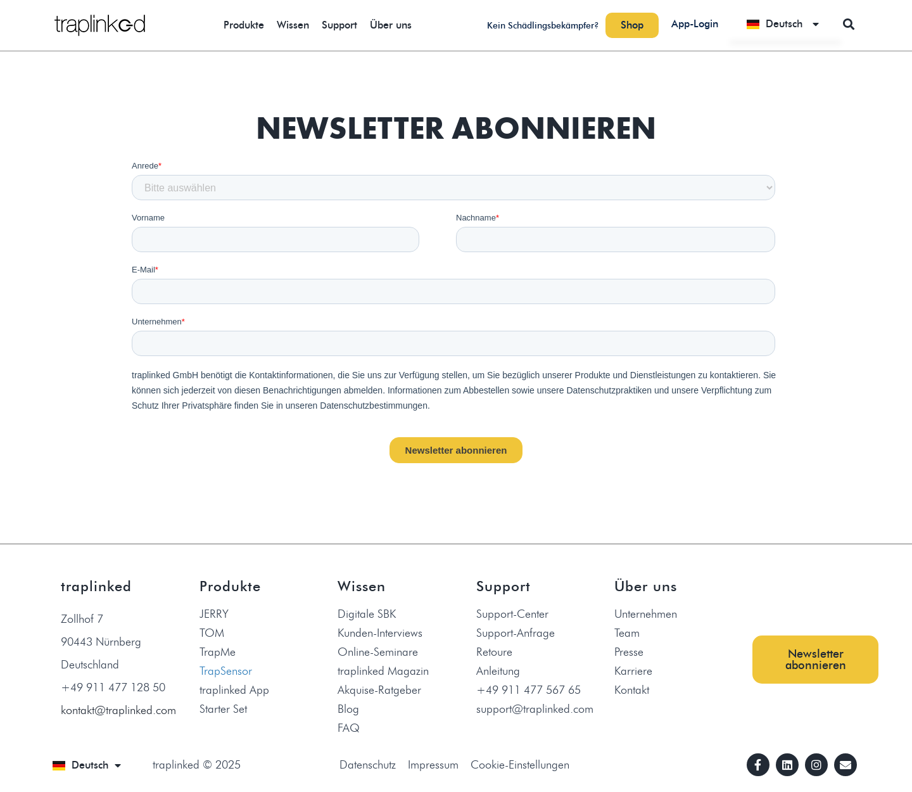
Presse (628, 652)
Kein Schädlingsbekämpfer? (543, 25)
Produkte (244, 25)
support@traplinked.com (534, 709)
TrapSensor (226, 671)
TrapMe (218, 652)
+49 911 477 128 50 (113, 687)
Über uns (391, 25)
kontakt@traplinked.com (118, 710)
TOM (212, 633)
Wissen (293, 25)
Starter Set (223, 709)
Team (627, 633)
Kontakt (631, 690)
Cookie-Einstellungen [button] (520, 765)
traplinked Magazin (383, 671)
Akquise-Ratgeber (379, 690)
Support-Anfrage (515, 633)
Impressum (433, 765)
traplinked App (234, 690)
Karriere (633, 671)
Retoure (494, 652)
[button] (848, 23)
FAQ (349, 728)
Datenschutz (367, 765)
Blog (348, 709)
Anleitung (498, 671)
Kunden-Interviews (380, 633)
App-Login (694, 24)
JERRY (214, 614)
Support (339, 25)
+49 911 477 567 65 (528, 690)
